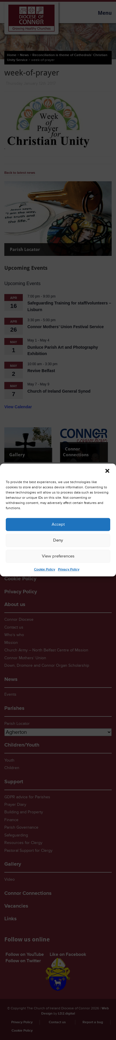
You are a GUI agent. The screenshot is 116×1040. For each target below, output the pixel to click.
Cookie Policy (44, 569)
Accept (58, 524)
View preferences (58, 556)
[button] (107, 471)
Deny (58, 540)
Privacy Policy (68, 569)
